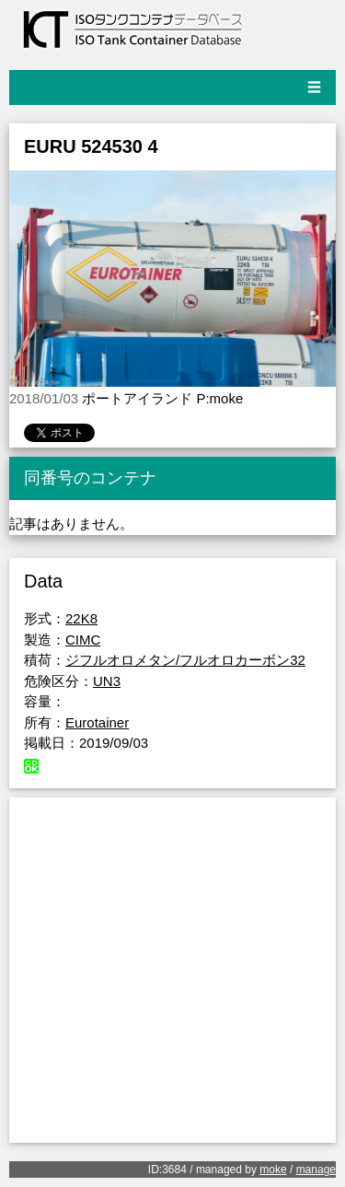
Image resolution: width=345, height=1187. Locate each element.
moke (272, 1169)
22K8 (81, 618)
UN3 (107, 681)
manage (316, 1169)
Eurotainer (97, 722)
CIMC (82, 639)
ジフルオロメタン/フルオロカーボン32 (185, 660)
